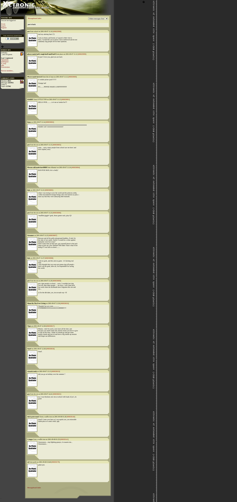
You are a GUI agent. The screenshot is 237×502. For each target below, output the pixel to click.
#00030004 (75, 167)
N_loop (3, 63)
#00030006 (57, 213)
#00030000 (72, 77)
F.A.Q (3, 24)
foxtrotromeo (5, 67)
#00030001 (65, 99)
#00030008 (49, 258)
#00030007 (52, 235)
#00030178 (55, 462)
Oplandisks (5, 60)
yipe (2, 65)
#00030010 (64, 303)
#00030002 (49, 122)
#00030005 (49, 190)
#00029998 (57, 31)
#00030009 (57, 281)
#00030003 (57, 145)
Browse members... (7, 71)
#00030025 (57, 394)
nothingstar (5, 62)
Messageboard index (34, 18)
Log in (3, 26)
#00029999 (82, 54)
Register (4, 28)
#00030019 (55, 371)
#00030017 (50, 326)
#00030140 (71, 417)
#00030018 (50, 349)
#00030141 (64, 439)
